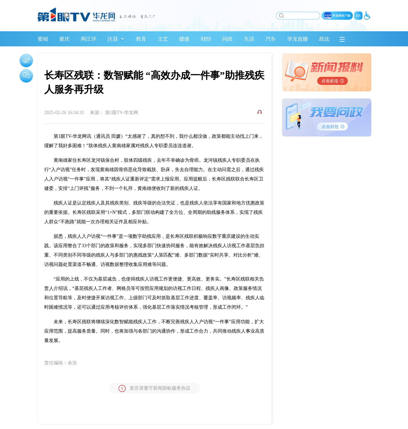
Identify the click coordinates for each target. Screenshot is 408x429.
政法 (324, 38)
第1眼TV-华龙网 (121, 112)
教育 (141, 38)
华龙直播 (297, 38)
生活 (249, 38)
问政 (227, 38)
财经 (206, 38)
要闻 (42, 38)
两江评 (88, 38)
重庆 (64, 38)
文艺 (162, 38)
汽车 (270, 38)
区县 (112, 38)
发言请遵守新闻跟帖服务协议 (154, 388)
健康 (184, 38)
